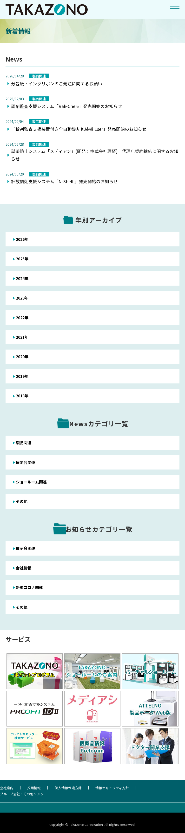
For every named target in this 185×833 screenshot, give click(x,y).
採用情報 (34, 787)
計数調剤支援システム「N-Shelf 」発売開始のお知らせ (64, 181)
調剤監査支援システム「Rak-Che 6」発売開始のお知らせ (66, 106)
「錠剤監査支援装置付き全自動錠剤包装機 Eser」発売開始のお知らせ (78, 129)
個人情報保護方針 (68, 787)
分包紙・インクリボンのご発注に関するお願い (56, 84)
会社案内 (6, 787)
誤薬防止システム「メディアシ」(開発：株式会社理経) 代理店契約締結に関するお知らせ (94, 155)
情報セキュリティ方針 (112, 787)
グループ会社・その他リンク (22, 793)
